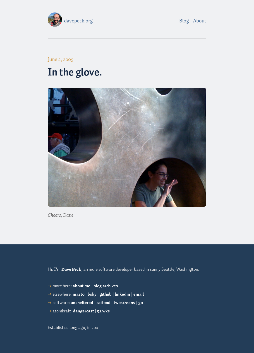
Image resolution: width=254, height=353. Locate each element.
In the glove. (75, 72)
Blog (184, 21)
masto (78, 294)
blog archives (105, 286)
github (106, 294)
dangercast (83, 311)
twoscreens (124, 302)
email (138, 294)
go (140, 302)
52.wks (103, 311)
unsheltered (82, 302)
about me (81, 286)
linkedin (122, 294)
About (199, 21)
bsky (92, 294)
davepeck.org (78, 21)
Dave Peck (71, 269)
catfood (103, 302)
